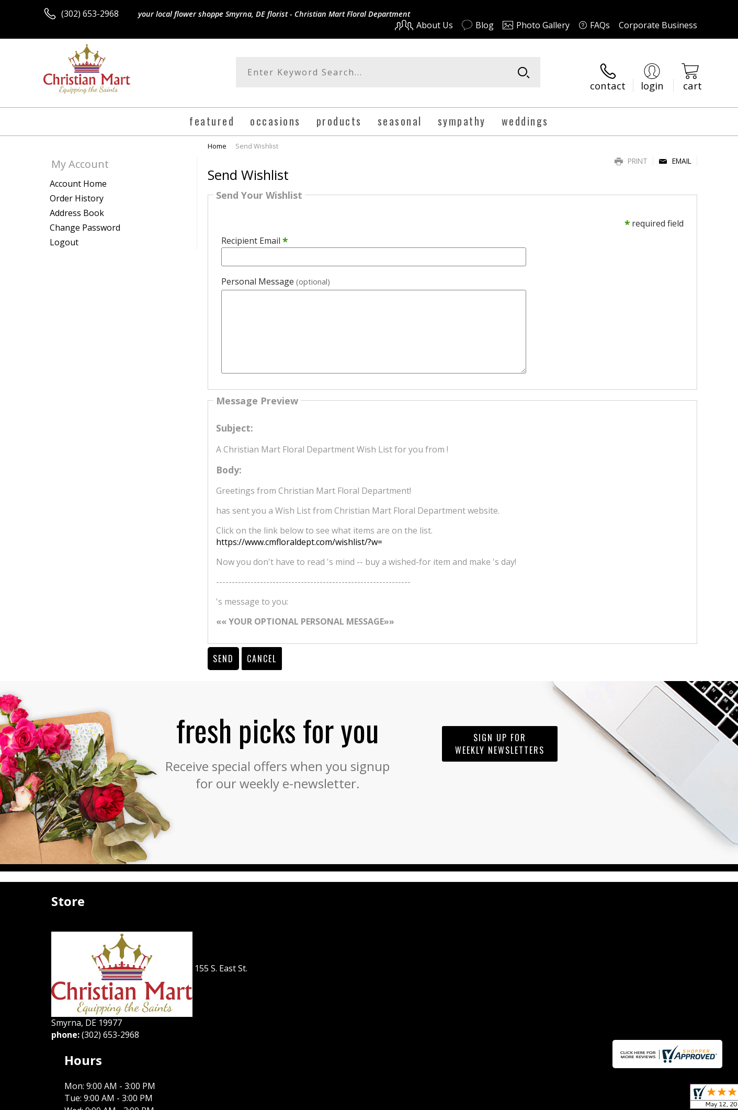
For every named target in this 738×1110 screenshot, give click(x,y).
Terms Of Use (470, 1099)
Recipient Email (254, 233)
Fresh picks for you (277, 741)
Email (674, 152)
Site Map (669, 1099)
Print (631, 152)
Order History (77, 190)
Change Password (85, 219)
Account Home (78, 175)
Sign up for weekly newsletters (499, 735)
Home (217, 137)
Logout (64, 234)
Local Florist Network (605, 1099)
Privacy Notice (531, 1099)
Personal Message (275, 273)
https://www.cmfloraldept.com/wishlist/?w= (299, 534)
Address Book (77, 204)
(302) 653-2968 (90, 13)
